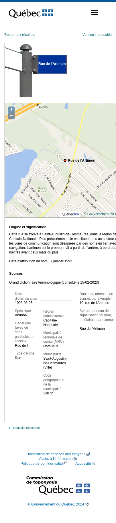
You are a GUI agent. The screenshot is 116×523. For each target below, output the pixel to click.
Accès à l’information (55, 459)
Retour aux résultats (19, 35)
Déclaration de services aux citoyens (55, 454)
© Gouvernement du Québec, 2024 (55, 504)
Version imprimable (97, 35)
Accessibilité (85, 464)
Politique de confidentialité (42, 464)
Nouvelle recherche (26, 427)
